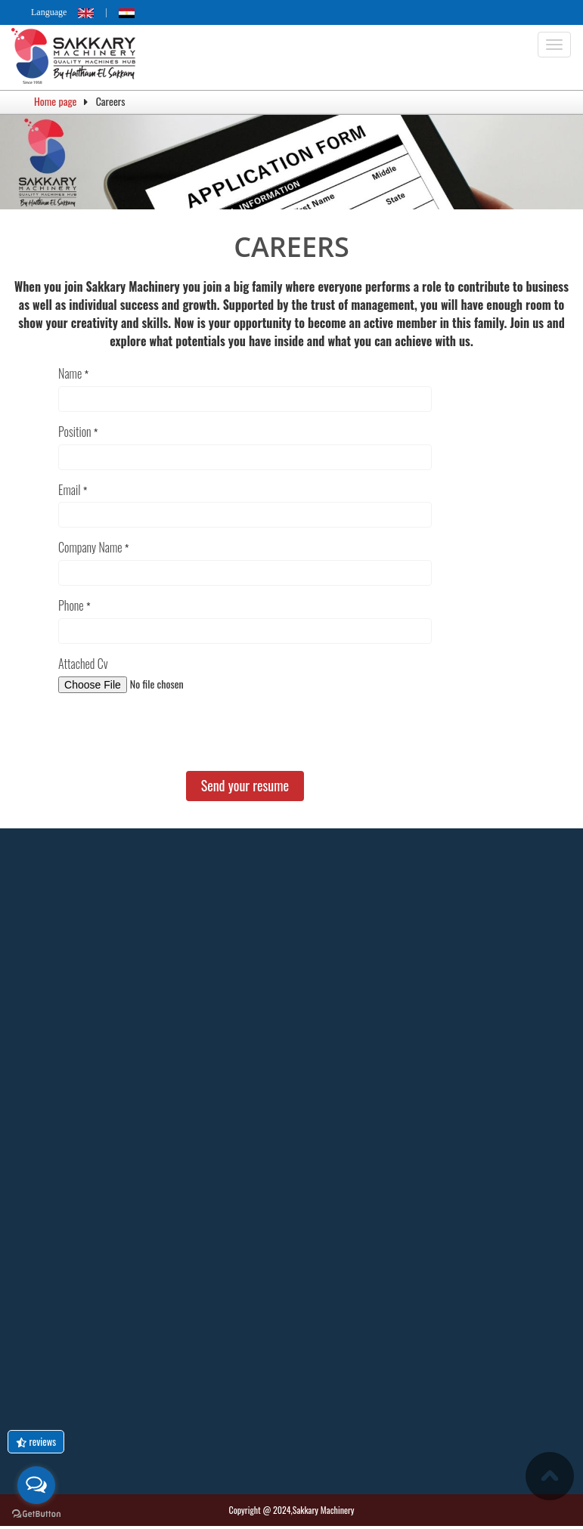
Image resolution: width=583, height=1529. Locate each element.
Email (69, 489)
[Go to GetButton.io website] (36, 1513)
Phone (71, 605)
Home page (55, 101)
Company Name (90, 547)
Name (70, 373)
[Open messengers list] (36, 1485)
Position (74, 431)
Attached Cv (82, 664)
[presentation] (173, 733)
